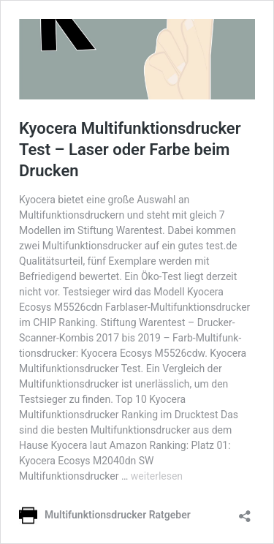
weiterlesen (157, 476)
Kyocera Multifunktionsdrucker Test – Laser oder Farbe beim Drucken (130, 149)
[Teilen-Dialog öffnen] (245, 511)
